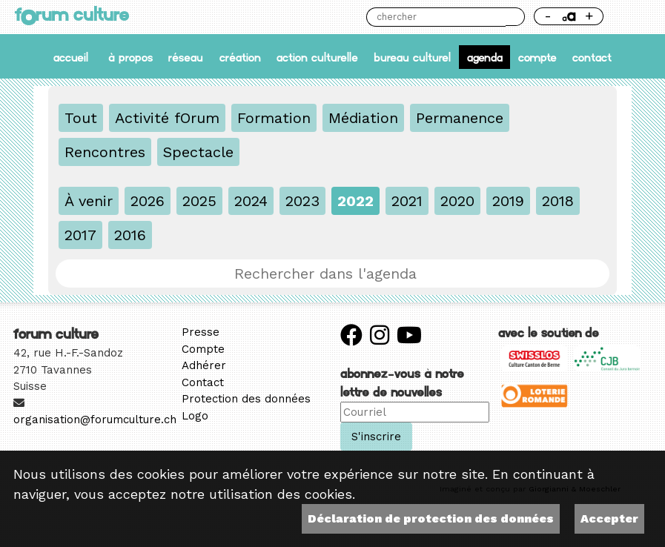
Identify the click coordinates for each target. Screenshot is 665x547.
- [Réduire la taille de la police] (548, 15)
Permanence (459, 118)
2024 (251, 201)
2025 (199, 201)
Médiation (363, 118)
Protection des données (246, 398)
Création (240, 57)
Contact (592, 57)
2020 (457, 201)
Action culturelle (317, 57)
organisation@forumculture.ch (94, 419)
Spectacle (198, 152)
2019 (508, 201)
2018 (558, 201)
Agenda (485, 57)
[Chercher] (436, 17)
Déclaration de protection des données (431, 518)
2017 (80, 235)
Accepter (609, 518)
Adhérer (204, 365)
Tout (80, 118)
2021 (407, 201)
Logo (195, 415)
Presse (200, 332)
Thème (631, 16)
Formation (274, 118)
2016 (130, 235)
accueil (70, 57)
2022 (355, 201)
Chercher (515, 16)
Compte (537, 57)
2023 (302, 201)
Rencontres (104, 152)
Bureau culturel (412, 57)
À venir (88, 201)
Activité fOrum (167, 118)
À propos (130, 57)
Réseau (185, 57)
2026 (147, 201)
